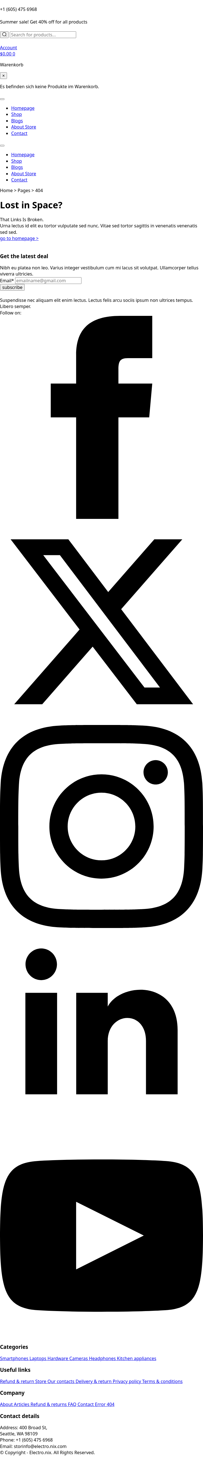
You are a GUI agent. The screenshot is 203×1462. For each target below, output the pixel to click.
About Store (23, 127)
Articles (22, 1404)
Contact (19, 133)
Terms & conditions (162, 1381)
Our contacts (61, 1381)
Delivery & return (94, 1381)
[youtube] (101, 1335)
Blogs (17, 121)
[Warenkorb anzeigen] (7, 54)
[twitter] (101, 722)
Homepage (22, 108)
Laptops (38, 1358)
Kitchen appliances (137, 1358)
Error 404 (105, 1404)
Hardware (58, 1358)
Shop (16, 114)
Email (7, 281)
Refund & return (17, 1381)
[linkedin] (101, 1131)
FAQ (73, 1404)
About (7, 1404)
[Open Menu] (2, 99)
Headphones (103, 1358)
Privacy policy (127, 1381)
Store (41, 1381)
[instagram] (101, 926)
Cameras (79, 1358)
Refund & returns (49, 1404)
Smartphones (14, 1358)
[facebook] (101, 517)
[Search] (4, 34)
